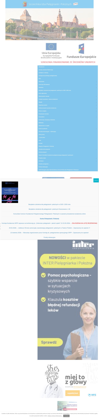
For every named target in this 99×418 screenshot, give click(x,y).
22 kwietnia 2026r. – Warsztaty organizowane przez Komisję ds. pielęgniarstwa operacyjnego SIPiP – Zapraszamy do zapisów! (49, 232)
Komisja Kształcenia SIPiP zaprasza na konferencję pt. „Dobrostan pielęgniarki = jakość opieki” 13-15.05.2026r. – (49, 223)
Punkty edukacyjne (49, 237)
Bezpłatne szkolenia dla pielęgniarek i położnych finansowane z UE (49, 209)
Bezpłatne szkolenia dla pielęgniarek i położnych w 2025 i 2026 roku (49, 204)
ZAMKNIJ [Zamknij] (96, 180)
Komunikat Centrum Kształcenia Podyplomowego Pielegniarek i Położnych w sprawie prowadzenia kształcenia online (49, 214)
